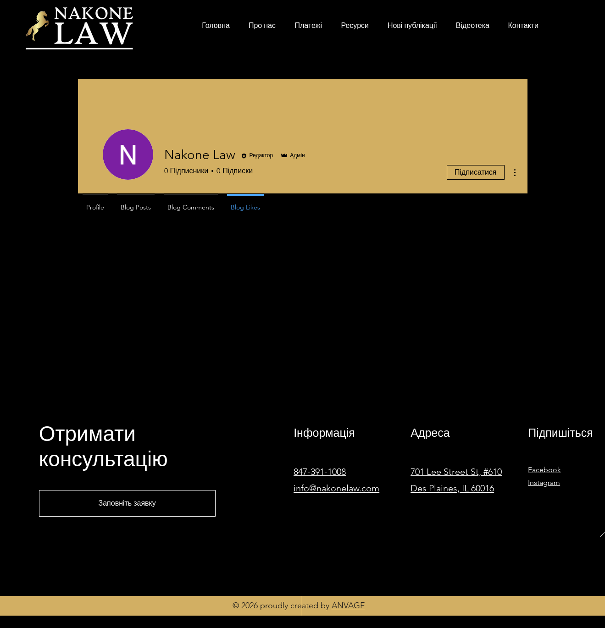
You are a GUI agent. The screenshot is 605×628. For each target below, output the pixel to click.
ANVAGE (348, 605)
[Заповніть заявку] (127, 503)
